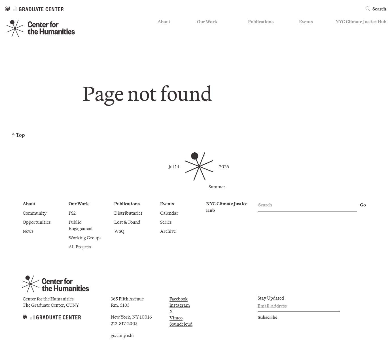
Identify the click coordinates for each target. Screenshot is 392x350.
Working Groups (85, 237)
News (28, 231)
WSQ (119, 231)
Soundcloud (180, 324)
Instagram (179, 305)
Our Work (207, 21)
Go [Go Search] (363, 205)
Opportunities (37, 222)
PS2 (72, 213)
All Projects (80, 246)
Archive (168, 231)
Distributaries (128, 213)
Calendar (169, 213)
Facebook (178, 299)
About (164, 21)
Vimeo (176, 318)
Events (306, 21)
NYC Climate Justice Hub (360, 21)
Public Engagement (81, 225)
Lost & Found (127, 222)
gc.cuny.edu (122, 335)
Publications (261, 21)
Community (34, 213)
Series (166, 222)
